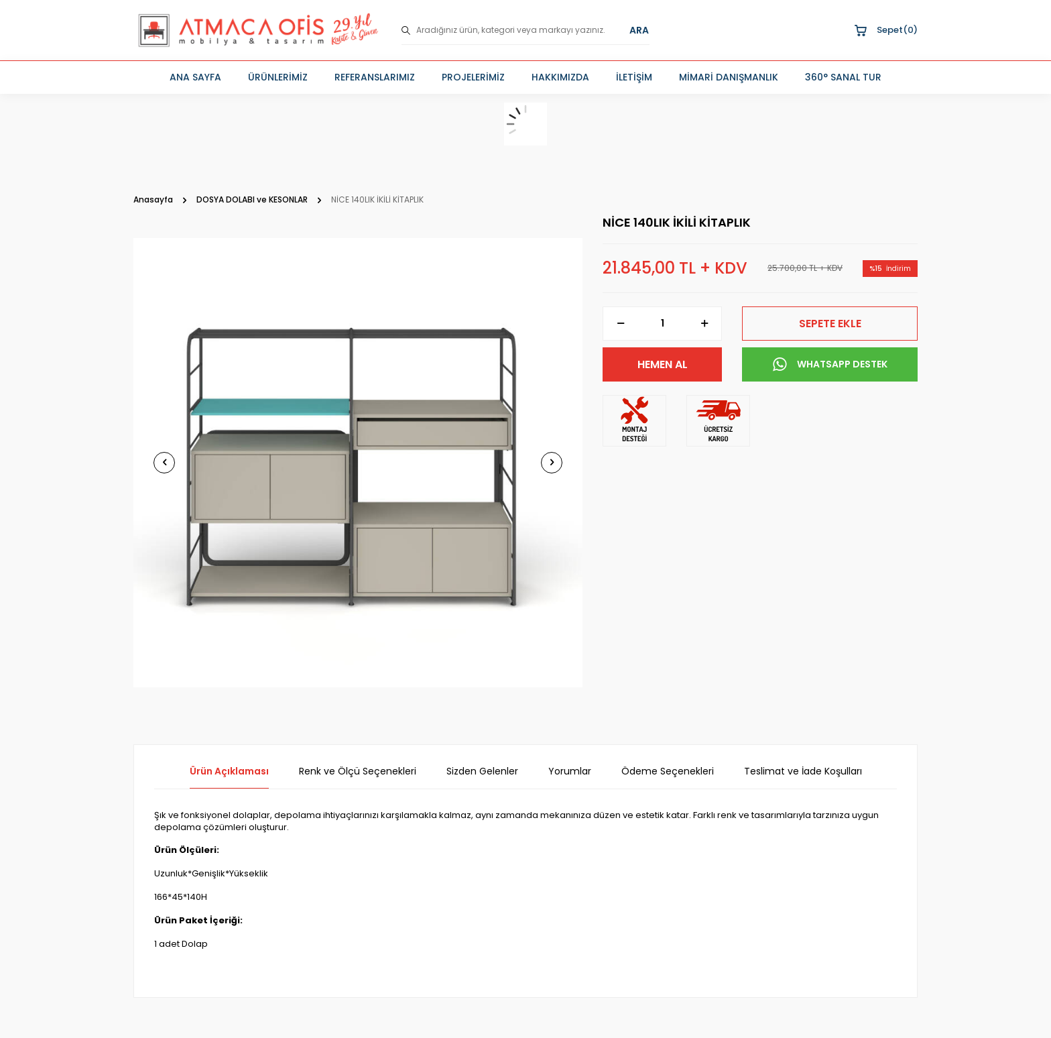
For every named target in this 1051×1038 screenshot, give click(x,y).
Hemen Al (662, 364)
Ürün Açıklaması (229, 771)
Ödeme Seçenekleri (667, 771)
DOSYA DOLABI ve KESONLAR (252, 199)
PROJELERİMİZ (473, 77)
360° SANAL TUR (843, 77)
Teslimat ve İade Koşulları (803, 771)
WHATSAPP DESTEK (830, 365)
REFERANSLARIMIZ (374, 77)
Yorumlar (569, 771)
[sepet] (525, 124)
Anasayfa (153, 199)
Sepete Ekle (830, 323)
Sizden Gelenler (482, 771)
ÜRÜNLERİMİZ (278, 77)
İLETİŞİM (634, 77)
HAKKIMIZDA (560, 77)
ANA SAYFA (195, 77)
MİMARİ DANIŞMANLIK (728, 77)
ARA (639, 30)
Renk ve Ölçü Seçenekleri (357, 771)
